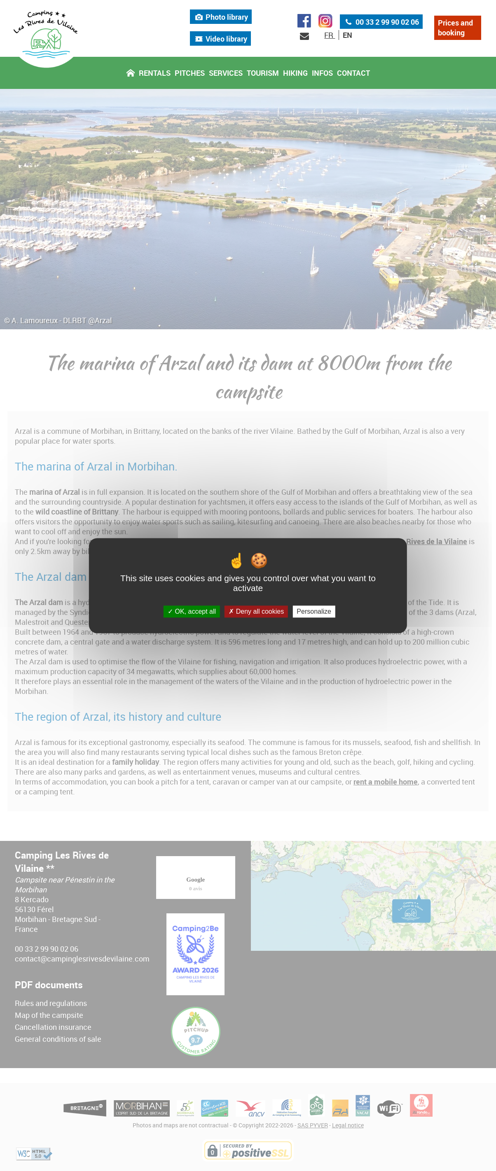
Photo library (221, 18)
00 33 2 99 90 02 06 (381, 23)
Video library (220, 40)
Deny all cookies (256, 611)
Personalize (314, 611)
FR (329, 37)
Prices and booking (455, 29)
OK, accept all (192, 611)
